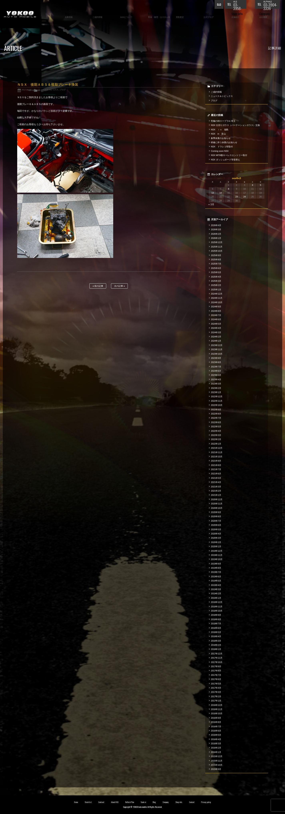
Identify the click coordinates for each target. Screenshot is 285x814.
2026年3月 (216, 229)
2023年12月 (216, 345)
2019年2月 (216, 593)
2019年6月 (216, 576)
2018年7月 (216, 623)
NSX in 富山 (218, 134)
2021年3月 (216, 486)
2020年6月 (216, 525)
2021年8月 (216, 465)
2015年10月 (216, 765)
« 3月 (211, 204)
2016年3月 (216, 743)
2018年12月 (216, 602)
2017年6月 (216, 679)
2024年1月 (216, 341)
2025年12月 (216, 242)
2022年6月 (216, 422)
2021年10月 (216, 456)
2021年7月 (216, 469)
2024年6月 (216, 319)
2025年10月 (216, 251)
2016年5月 (216, 735)
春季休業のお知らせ (221, 138)
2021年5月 (216, 478)
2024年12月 (216, 294)
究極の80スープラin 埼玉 (223, 121)
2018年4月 (216, 636)
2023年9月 (216, 358)
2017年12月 (216, 653)
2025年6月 (216, 268)
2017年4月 (216, 688)
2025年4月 (216, 277)
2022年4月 (216, 431)
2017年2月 (216, 696)
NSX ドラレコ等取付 (222, 146)
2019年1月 (216, 598)
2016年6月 (216, 730)
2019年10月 (216, 559)
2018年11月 (216, 606)
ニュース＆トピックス (48, 90)
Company (166, 802)
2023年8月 (216, 362)
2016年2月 (216, 748)
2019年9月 (216, 563)
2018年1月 (216, 649)
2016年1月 (216, 752)
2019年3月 (216, 589)
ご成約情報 (216, 92)
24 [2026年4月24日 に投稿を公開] (244, 196)
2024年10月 (216, 302)
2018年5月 (216, 632)
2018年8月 (216, 619)
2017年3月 (216, 692)
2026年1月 (216, 238)
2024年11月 (216, 298)
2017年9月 (216, 666)
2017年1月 (216, 700)
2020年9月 (216, 512)
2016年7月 (216, 726)
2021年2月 (216, 491)
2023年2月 (216, 388)
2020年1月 (216, 546)
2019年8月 (216, 568)
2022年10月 (216, 405)
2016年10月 (216, 713)
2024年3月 (216, 332)
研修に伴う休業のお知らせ (224, 142)
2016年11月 (216, 709)
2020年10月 (216, 508)
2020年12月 (216, 499)
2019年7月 (216, 572)
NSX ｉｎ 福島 (219, 129)
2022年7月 (216, 418)
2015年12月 (216, 756)
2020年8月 (216, 516)
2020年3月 (216, 538)
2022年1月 (216, 444)
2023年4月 (216, 379)
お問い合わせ (220, 5)
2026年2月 (216, 234)
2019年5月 (216, 581)
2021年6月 (216, 473)
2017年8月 (216, 670)
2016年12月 (216, 705)
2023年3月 (216, 383)
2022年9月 (216, 409)
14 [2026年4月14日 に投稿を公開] (220, 193)
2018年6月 (216, 628)
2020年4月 (216, 533)
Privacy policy (206, 802)
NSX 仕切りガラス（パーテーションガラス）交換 (235, 125)
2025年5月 (216, 272)
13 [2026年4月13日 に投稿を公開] (212, 193)
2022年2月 (216, 439)
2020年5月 (216, 529)
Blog (154, 802)
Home (76, 802)
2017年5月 (216, 683)
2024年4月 (216, 328)
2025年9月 (216, 255)
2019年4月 (216, 585)
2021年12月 (216, 448)
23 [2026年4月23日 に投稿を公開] (236, 196)
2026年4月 (216, 225)
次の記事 (119, 286)
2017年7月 (216, 675)
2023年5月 (216, 375)
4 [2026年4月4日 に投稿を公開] (252, 185)
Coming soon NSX (220, 151)
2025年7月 (216, 264)
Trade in (143, 802)
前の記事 (98, 286)
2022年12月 (216, 396)
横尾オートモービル (20, 14)
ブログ (63, 90)
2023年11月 (216, 349)
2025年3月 (216, 281)
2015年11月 (216, 761)
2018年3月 (216, 641)
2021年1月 (216, 495)
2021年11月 (216, 452)
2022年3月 (216, 435)
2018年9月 (216, 615)
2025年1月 (216, 289)
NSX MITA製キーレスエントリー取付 (229, 155)
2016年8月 (216, 722)
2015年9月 (216, 769)
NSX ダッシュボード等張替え (225, 159)
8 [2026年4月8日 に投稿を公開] (228, 189)
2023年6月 (216, 371)
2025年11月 (216, 247)
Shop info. (178, 802)
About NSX (115, 802)
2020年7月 (216, 521)
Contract (101, 802)
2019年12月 (216, 551)
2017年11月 (216, 658)
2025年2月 (216, 285)
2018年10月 (216, 611)
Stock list (88, 802)
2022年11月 (216, 401)
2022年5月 (216, 426)
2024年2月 (216, 336)
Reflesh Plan (129, 802)
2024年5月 (216, 324)
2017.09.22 (26, 90)
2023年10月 (216, 354)
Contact (191, 802)
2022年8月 (216, 414)
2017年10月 (216, 662)
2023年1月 (216, 392)
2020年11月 (216, 503)
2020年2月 (216, 542)
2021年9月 (216, 461)
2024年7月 (216, 315)
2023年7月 (216, 366)
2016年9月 (216, 718)
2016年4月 (216, 739)
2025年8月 (216, 259)
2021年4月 (216, 482)
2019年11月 (216, 555)
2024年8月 (216, 311)
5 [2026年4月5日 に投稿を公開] (260, 185)
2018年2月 (216, 645)
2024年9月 (216, 306)
